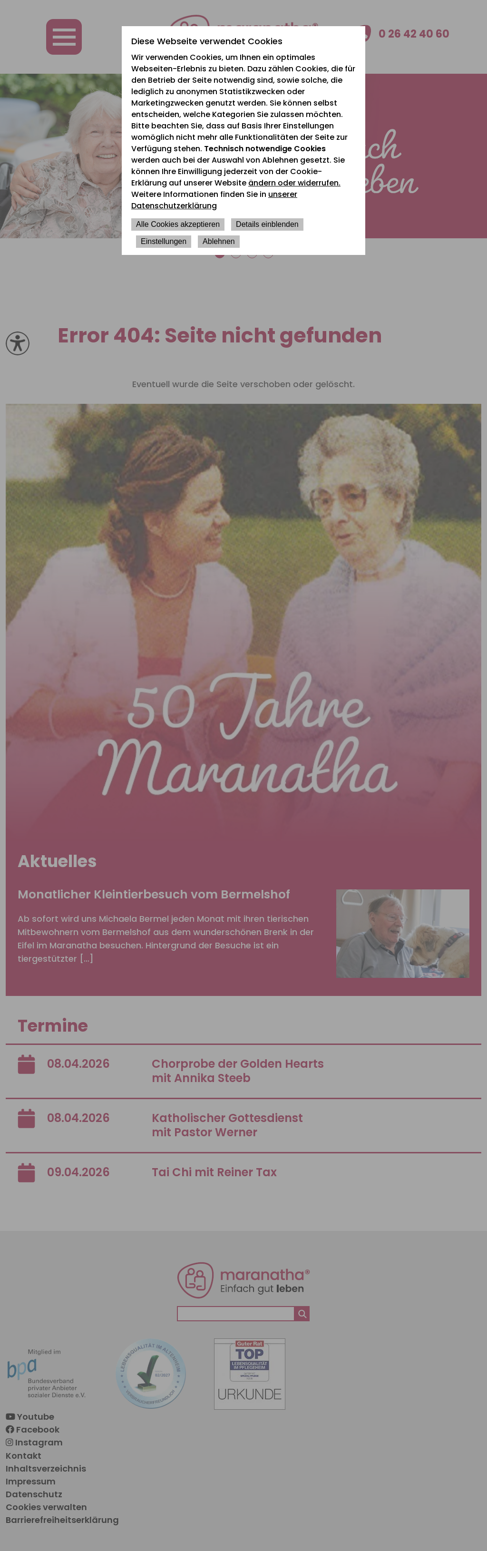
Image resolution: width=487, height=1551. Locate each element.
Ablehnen (219, 241)
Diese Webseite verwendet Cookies (206, 41)
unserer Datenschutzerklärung (214, 200)
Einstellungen (163, 241)
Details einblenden (267, 224)
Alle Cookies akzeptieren (178, 224)
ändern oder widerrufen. (294, 182)
